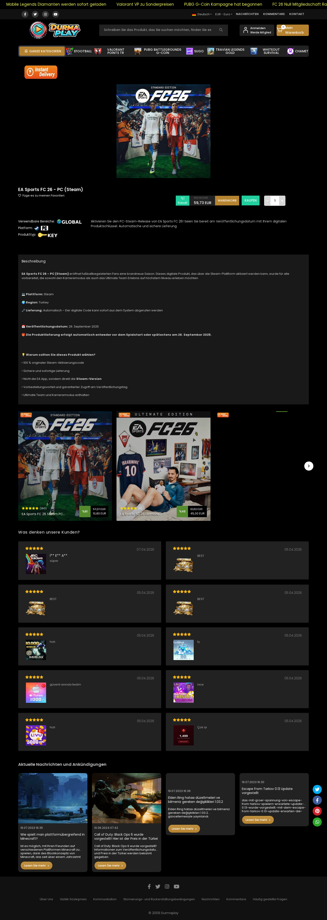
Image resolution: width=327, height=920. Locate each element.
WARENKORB (227, 200)
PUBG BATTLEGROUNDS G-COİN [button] (157, 51)
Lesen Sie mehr (36, 865)
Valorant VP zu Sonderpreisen (152, 4)
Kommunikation (104, 899)
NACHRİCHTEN (247, 14)
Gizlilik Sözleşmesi (73, 899)
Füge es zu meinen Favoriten (41, 195)
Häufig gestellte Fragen (270, 899)
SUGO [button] (195, 51)
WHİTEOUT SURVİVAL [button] (265, 51)
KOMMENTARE (274, 14)
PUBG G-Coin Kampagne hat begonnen (230, 4)
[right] (309, 466)
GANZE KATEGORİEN (43, 51)
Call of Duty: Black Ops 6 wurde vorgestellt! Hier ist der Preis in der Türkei (126, 836)
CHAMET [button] (297, 51)
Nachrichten (211, 899)
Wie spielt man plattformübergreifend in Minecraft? (52, 836)
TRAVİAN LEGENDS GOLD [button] (226, 51)
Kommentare (236, 899)
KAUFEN (251, 200)
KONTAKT (296, 14)
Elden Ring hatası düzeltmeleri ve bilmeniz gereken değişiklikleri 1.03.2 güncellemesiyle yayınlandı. (195, 800)
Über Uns (46, 899)
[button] (293, 30)
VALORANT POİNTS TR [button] (109, 51)
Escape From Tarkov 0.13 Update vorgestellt (267, 791)
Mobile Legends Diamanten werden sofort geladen (63, 4)
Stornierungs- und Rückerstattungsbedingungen (159, 899)
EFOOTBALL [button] (79, 51)
